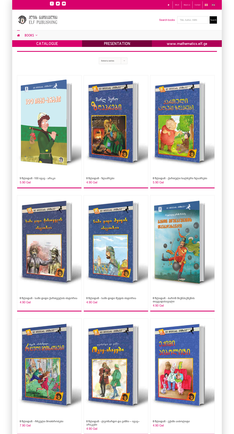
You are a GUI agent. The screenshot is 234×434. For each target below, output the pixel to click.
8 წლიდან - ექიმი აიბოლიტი (171, 421)
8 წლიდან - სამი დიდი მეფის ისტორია (111, 298)
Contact (197, 5)
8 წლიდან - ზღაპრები (100, 178)
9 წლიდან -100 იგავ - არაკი (37, 178)
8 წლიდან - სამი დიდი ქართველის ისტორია (48, 298)
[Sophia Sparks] (49, 124)
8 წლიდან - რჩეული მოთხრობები (41, 421)
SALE (177, 5)
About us (187, 5)
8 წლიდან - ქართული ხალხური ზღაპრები (180, 178)
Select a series (107, 61)
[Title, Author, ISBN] (193, 20)
